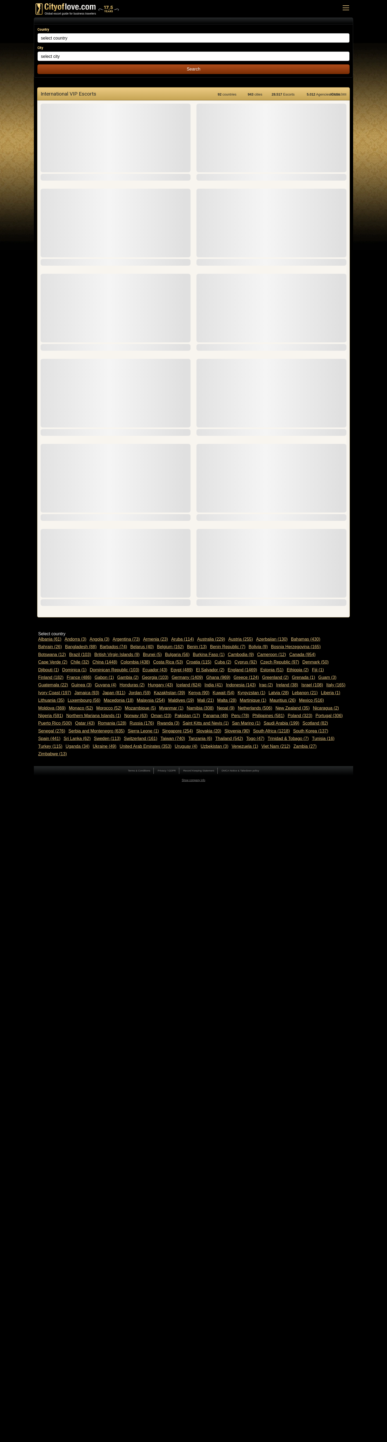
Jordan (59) (140, 692)
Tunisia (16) (323, 738)
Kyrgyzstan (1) (251, 692)
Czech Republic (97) (279, 662)
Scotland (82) (315, 723)
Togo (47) (255, 738)
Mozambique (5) (140, 708)
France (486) (79, 677)
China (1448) (104, 662)
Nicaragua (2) (326, 708)
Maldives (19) (181, 700)
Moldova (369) (52, 708)
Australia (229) (211, 639)
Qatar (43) (85, 723)
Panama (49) (215, 715)
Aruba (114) (182, 639)
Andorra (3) (75, 639)
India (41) (214, 685)
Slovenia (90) (237, 731)
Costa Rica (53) (168, 662)
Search (193, 69)
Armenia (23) (155, 639)
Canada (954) (302, 654)
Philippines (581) (268, 715)
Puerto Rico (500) (55, 723)
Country (43, 29)
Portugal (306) (329, 715)
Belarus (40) (142, 646)
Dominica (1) (74, 670)
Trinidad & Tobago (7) (288, 738)
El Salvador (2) (210, 670)
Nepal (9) (226, 708)
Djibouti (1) (48, 670)
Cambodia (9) (241, 654)
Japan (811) (113, 692)
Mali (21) (205, 700)
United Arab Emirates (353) (145, 746)
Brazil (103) (80, 654)
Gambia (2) (128, 677)
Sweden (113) (107, 738)
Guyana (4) (105, 685)
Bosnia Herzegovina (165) (296, 646)
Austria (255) (240, 639)
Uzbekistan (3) (214, 746)
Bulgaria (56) (177, 654)
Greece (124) (246, 677)
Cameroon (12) (271, 654)
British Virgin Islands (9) (117, 654)
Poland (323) (300, 715)
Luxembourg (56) (84, 700)
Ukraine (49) (104, 746)
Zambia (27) (305, 746)
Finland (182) (50, 677)
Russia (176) (142, 723)
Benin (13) (197, 646)
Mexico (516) (311, 700)
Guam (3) (327, 677)
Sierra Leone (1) (143, 731)
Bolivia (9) (258, 646)
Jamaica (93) (86, 692)
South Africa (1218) (271, 731)
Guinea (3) (81, 685)
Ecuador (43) (154, 670)
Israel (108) (312, 685)
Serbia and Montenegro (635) (97, 731)
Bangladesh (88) (80, 646)
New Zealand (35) (292, 708)
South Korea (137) (310, 731)
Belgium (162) (170, 646)
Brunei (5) (152, 654)
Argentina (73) (126, 639)
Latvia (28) (278, 692)
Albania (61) (49, 639)
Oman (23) (161, 715)
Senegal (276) (51, 731)
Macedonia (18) (119, 700)
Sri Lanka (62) (77, 738)
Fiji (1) (318, 670)
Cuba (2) (222, 662)
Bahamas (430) (305, 639)
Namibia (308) (200, 708)
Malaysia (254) (151, 700)
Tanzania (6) (200, 738)
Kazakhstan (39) (169, 692)
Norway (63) (136, 715)
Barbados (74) (113, 646)
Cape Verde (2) (52, 662)
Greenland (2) (275, 677)
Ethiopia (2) (298, 670)
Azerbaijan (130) (272, 639)
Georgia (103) (155, 677)
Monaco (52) (81, 708)
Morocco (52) (108, 708)
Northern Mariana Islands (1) (93, 715)
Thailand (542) (229, 738)
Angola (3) (99, 639)
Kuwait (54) (223, 692)
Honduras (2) (132, 685)
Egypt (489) (182, 670)
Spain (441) (49, 738)
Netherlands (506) (255, 708)
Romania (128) (112, 723)
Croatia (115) (198, 662)
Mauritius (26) (283, 700)
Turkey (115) (50, 746)
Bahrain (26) (50, 646)
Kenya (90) (198, 692)
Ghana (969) (218, 677)
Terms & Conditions (139, 770)
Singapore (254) (177, 731)
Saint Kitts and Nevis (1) (206, 723)
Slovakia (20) (208, 731)
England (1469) (242, 670)
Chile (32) (80, 662)
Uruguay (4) (186, 746)
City (40, 48)
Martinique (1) (253, 700)
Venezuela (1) (245, 746)
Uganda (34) (77, 746)
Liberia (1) (330, 692)
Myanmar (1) (171, 708)
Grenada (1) (303, 677)
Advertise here (338, 93)
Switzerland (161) (140, 738)
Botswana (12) (52, 654)
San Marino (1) (246, 723)
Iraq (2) (266, 685)
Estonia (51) (272, 670)
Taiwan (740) (172, 738)
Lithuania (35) (51, 700)
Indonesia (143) (241, 685)
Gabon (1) (104, 677)
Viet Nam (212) (275, 746)
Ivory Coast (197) (54, 692)
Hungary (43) (160, 685)
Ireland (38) (287, 685)
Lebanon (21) (305, 692)
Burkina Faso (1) (209, 654)
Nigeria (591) (50, 715)
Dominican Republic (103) (114, 670)
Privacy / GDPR (167, 770)
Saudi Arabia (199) (281, 723)
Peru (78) (240, 715)
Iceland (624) (188, 685)
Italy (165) (335, 685)
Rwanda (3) (168, 723)
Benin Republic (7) (227, 646)
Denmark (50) (315, 662)
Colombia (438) (135, 662)
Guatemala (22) (53, 685)
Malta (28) (226, 700)
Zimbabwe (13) (52, 754)
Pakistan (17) (187, 715)
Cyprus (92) (246, 662)
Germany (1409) (187, 677)
